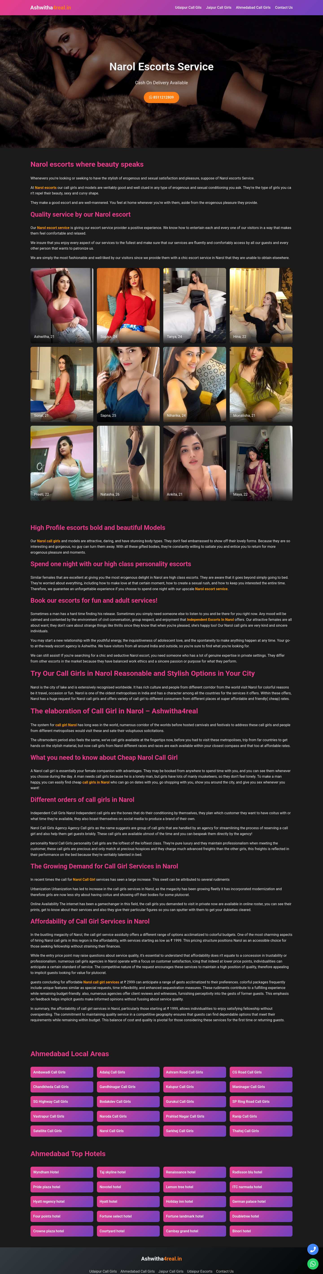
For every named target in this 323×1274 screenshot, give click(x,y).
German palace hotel (249, 1201)
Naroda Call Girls (113, 1116)
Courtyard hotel (112, 1231)
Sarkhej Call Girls (180, 1131)
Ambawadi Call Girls (49, 1072)
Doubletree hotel (245, 1216)
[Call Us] (313, 1249)
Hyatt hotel (108, 1201)
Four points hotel (46, 1216)
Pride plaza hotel (46, 1187)
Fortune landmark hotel (184, 1216)
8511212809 (161, 97)
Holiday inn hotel (179, 1201)
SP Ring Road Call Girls (251, 1101)
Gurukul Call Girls (180, 1101)
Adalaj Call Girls (112, 1072)
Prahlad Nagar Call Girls (185, 1116)
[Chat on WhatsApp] (313, 1264)
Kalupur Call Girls (180, 1087)
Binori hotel (241, 1231)
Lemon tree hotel (179, 1187)
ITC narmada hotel (247, 1187)
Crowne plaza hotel (48, 1231)
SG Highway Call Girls (50, 1101)
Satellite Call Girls (47, 1131)
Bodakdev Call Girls (115, 1101)
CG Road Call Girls (247, 1072)
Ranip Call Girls (244, 1116)
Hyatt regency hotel (49, 1201)
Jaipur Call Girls (218, 7)
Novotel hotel (110, 1187)
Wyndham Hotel (46, 1172)
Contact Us (284, 7)
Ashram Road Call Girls (184, 1072)
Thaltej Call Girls (245, 1131)
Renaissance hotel (181, 1172)
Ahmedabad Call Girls (253, 7)
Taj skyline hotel (113, 1172)
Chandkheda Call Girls (51, 1087)
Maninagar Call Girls (248, 1087)
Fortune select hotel (116, 1216)
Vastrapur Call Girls (48, 1116)
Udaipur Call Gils (188, 7)
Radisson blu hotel (247, 1172)
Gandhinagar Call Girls (117, 1087)
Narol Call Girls (112, 1131)
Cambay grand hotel (182, 1231)
